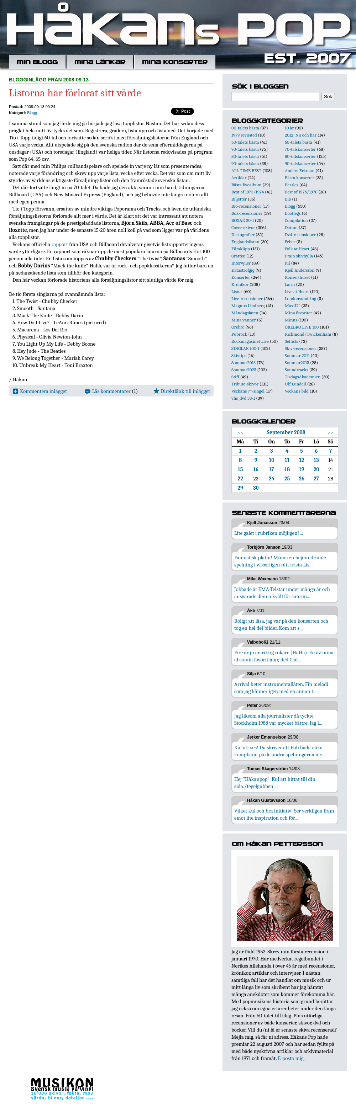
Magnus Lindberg (248, 305)
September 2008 (286, 432)
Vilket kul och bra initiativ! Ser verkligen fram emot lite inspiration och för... (284, 814)
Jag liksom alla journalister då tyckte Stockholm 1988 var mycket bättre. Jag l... (278, 719)
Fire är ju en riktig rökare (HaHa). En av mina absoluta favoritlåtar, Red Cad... (284, 656)
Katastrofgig (243, 270)
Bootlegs (293, 213)
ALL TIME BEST (246, 170)
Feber (290, 241)
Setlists (291, 341)
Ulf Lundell (295, 384)
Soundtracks (296, 369)
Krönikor (239, 284)
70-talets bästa (245, 149)
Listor (236, 291)
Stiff (235, 376)
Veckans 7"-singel (248, 391)
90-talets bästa (245, 163)
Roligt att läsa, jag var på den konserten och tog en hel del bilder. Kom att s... (281, 624)
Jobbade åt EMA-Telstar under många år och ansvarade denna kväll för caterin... (282, 593)
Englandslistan (245, 241)
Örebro (237, 327)
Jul (287, 263)
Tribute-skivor (244, 384)
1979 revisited (244, 135)
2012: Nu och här (300, 135)
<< (240, 432)
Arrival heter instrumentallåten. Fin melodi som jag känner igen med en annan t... (281, 687)
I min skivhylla (299, 256)
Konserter (240, 277)
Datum (291, 227)
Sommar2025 (243, 369)
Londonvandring (300, 298)
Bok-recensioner (246, 213)
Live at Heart (297, 291)
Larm (290, 284)
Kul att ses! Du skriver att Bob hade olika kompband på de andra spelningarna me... (279, 751)
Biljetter (239, 199)
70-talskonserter (300, 149)
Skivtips (238, 355)
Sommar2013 (243, 362)
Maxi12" (292, 305)
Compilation (296, 220)
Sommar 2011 (297, 355)
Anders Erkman (299, 170)
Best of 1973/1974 (247, 192)
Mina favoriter (298, 312)
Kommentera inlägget (39, 391)
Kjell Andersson (300, 270)
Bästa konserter (299, 177)
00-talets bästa (245, 128)
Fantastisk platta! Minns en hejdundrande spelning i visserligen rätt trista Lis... (280, 561)
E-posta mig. (291, 1058)
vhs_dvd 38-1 (243, 398)
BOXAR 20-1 (242, 220)
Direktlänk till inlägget (181, 391)
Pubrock (239, 334)
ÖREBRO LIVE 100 (302, 327)
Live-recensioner (247, 298)
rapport (59, 244)
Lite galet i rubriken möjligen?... (268, 533)
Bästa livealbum (246, 184)
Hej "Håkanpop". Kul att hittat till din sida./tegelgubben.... (274, 782)
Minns (291, 320)
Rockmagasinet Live (250, 341)
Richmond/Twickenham (308, 334)
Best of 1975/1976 (301, 192)
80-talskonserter (300, 156)
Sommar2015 (297, 362)
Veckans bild (297, 391)
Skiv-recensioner (300, 348)
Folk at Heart (297, 248)
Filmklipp (240, 248)
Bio (288, 199)
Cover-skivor (243, 227)
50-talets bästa (245, 142)
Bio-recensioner (246, 206)
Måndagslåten (244, 312)
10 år (289, 128)
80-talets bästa (245, 156)
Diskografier (243, 234)
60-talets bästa (298, 142)
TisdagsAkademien (302, 376)
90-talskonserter (300, 163)
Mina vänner (243, 320)
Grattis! (238, 256)
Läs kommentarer (108, 391)
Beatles (291, 184)
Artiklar (238, 177)
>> (331, 432)
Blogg (32, 113)
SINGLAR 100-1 (245, 348)
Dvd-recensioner (300, 234)
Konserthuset (297, 277)
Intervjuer (241, 263)
